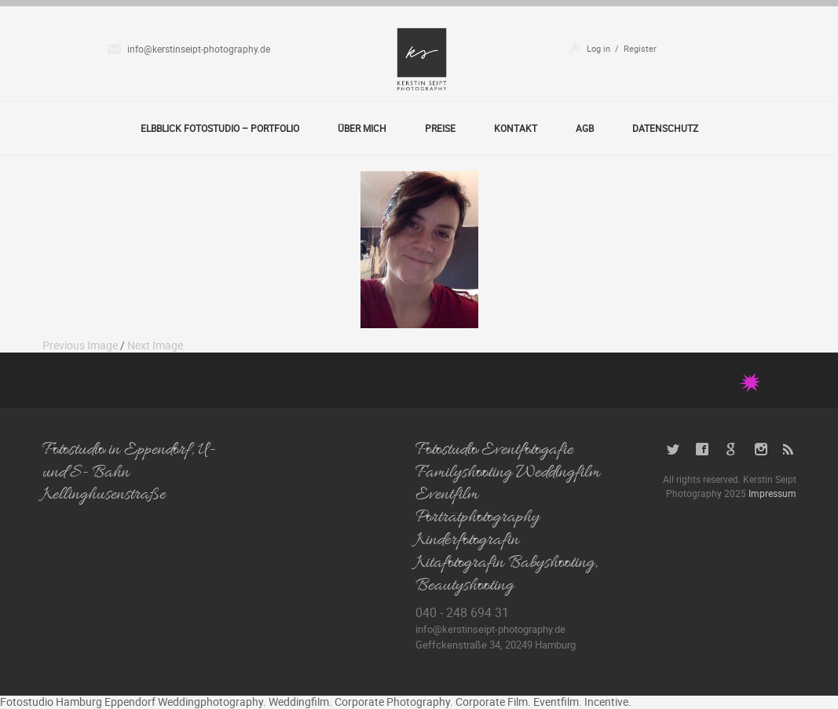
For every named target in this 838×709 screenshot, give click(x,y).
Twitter (673, 449)
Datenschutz (665, 128)
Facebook (702, 449)
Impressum (772, 493)
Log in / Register (622, 48)
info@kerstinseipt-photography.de (198, 48)
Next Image (155, 345)
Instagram (760, 449)
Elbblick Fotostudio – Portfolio (220, 128)
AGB (585, 128)
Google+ (731, 449)
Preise (440, 128)
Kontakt (515, 128)
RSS (789, 449)
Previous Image (80, 345)
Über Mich (362, 128)
